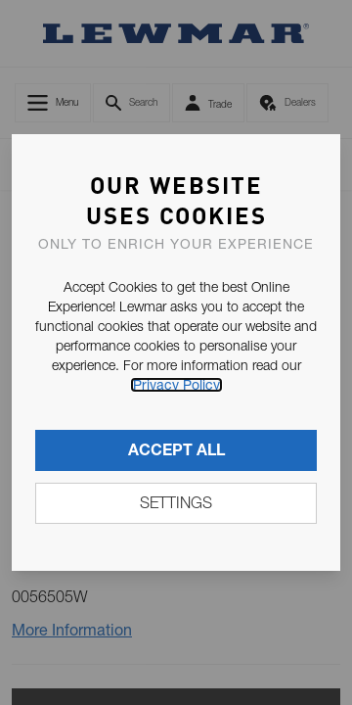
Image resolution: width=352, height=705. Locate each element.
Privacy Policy (176, 385)
